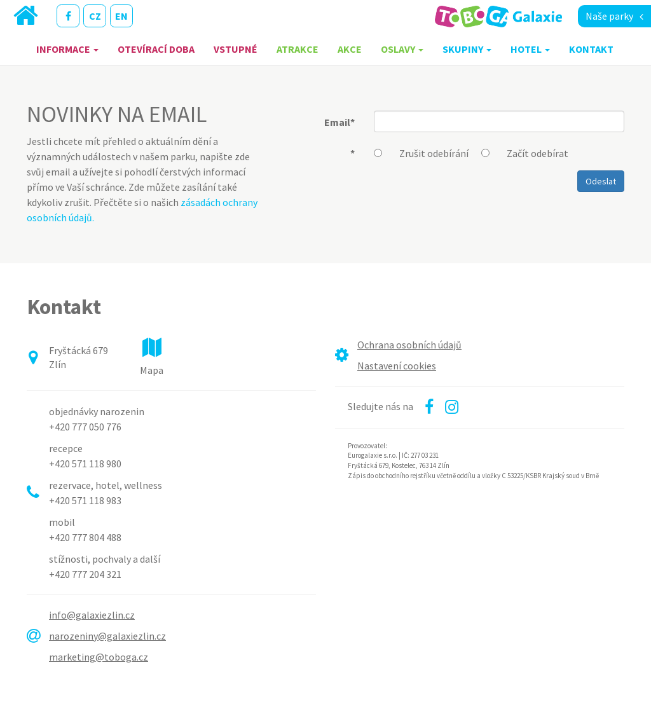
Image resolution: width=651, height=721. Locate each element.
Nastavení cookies (396, 365)
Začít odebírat (537, 153)
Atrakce (298, 49)
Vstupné (235, 49)
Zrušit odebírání (434, 153)
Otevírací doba (156, 49)
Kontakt (591, 49)
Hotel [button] (530, 49)
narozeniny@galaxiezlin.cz (107, 635)
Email (339, 122)
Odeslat (601, 181)
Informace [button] (67, 49)
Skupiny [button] (466, 49)
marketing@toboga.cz (98, 656)
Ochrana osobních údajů (409, 344)
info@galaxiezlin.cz (92, 614)
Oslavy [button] (402, 49)
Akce (350, 49)
